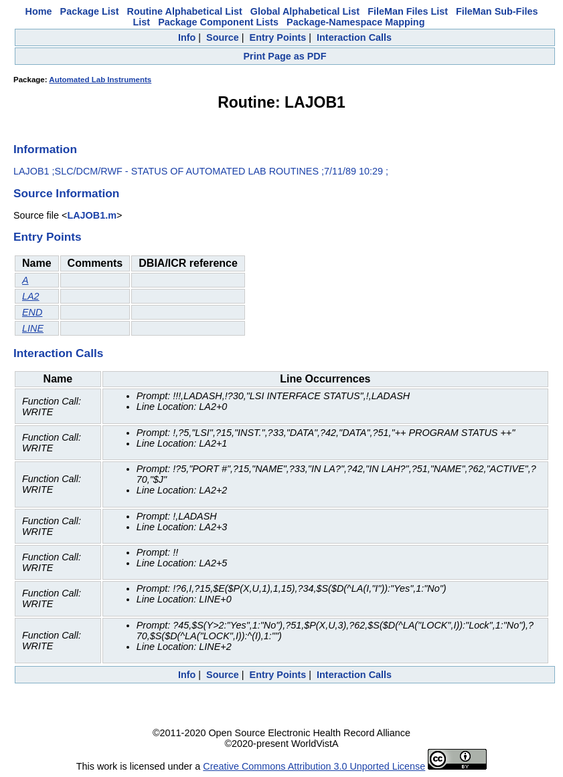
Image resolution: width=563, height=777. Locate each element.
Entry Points (278, 37)
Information (45, 149)
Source (222, 37)
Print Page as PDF (285, 56)
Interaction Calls (354, 37)
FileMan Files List (408, 11)
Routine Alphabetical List (184, 11)
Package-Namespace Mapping (355, 22)
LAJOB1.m (91, 215)
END (32, 312)
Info (186, 37)
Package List (89, 11)
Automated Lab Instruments (100, 80)
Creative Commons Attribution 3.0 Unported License (314, 766)
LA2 (30, 296)
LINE (33, 328)
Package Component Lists (218, 22)
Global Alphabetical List (304, 11)
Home (38, 11)
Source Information (66, 193)
